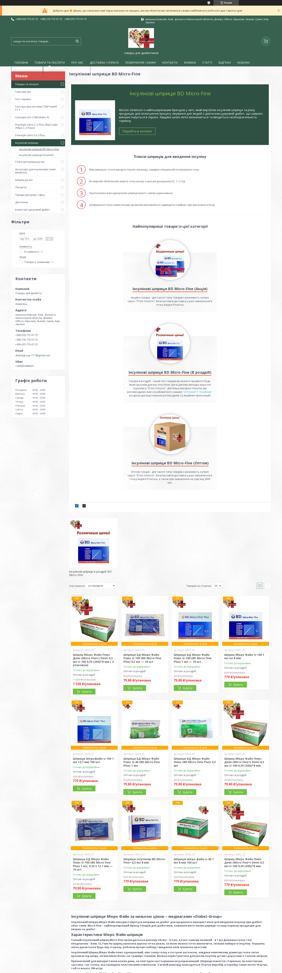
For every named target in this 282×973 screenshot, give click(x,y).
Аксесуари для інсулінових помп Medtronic (35, 170)
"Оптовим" (247, 312)
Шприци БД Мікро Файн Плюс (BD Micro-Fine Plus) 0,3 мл (195, 685)
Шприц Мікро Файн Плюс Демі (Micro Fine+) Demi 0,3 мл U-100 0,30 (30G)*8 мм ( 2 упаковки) (93, 583)
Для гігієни (21, 202)
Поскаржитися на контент (137, 969)
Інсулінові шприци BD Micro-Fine (39, 149)
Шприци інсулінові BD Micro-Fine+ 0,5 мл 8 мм (144, 784)
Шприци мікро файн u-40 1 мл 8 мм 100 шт (194, 784)
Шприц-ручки (24, 180)
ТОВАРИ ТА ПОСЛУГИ (49, 62)
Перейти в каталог (137, 131)
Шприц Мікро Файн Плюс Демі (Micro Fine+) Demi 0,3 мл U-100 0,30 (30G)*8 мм (244, 685)
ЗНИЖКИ (190, 62)
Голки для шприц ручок (30, 161)
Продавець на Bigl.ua (141, 965)
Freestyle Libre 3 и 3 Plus (30, 135)
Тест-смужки (23, 99)
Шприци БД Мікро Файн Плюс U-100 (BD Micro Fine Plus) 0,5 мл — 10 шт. (142, 581)
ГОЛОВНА (21, 62)
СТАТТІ (207, 62)
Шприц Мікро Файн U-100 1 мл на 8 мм (244, 580)
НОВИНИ (243, 62)
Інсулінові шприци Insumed (36, 155)
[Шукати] (77, 41)
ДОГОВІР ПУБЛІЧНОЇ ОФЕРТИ (66, 70)
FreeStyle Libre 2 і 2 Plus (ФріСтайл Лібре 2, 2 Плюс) (36, 126)
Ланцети (20, 187)
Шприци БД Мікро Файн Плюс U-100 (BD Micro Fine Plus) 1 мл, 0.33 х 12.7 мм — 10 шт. (93, 788)
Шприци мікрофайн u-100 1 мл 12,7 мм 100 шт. (93, 684)
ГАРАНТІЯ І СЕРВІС (27, 70)
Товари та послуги (27, 84)
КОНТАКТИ (170, 62)
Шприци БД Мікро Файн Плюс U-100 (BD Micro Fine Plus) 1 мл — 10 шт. (193, 581)
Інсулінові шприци (26, 143)
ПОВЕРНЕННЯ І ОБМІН (140, 62)
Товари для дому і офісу (30, 195)
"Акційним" (185, 315)
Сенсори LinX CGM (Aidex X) (32, 117)
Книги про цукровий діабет (32, 209)
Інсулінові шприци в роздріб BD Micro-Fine (90, 497)
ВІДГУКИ (224, 62)
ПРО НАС (77, 62)
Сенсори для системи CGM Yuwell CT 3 (36, 108)
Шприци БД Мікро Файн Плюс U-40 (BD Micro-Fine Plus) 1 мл (141, 685)
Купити (86, 615)
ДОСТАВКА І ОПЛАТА (104, 62)
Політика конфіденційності (171, 969)
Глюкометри (23, 92)
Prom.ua (161, 962)
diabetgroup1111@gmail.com (32, 355)
